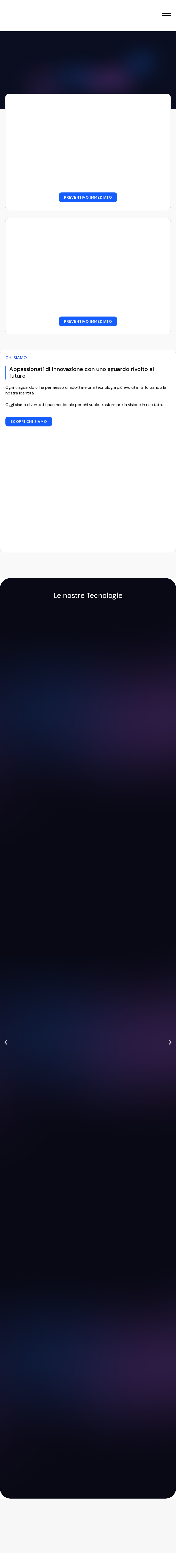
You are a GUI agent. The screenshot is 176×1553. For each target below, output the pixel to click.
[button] (6, 1042)
